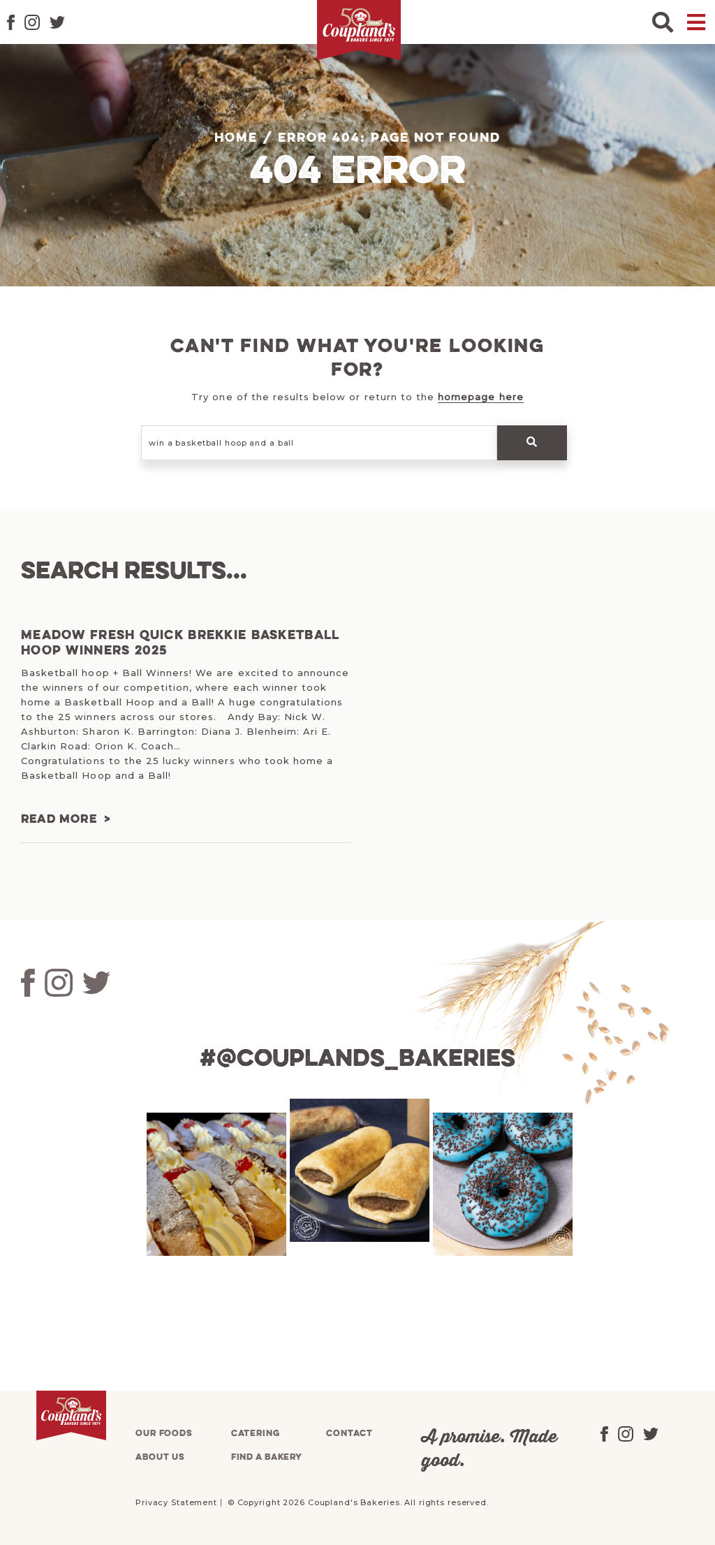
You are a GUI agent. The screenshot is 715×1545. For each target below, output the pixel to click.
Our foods (164, 1433)
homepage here (481, 396)
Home (236, 138)
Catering (255, 1433)
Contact (349, 1433)
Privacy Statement (176, 1502)
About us (160, 1456)
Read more (59, 819)
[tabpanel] (214, 1183)
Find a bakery (266, 1456)
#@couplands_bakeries (357, 1059)
